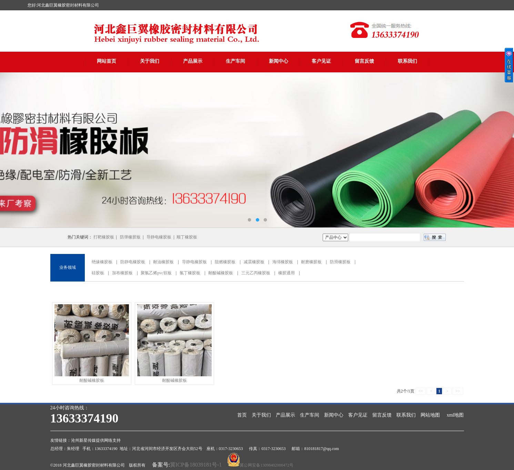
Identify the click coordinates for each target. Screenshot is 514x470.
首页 (242, 415)
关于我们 (149, 61)
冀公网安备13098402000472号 (266, 465)
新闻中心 (278, 61)
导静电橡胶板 (159, 237)
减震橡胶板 (254, 261)
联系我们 (407, 61)
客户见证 (321, 61)
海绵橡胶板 (282, 261)
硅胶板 (98, 272)
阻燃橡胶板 (225, 261)
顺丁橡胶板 (187, 237)
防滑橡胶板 (340, 261)
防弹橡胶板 (130, 237)
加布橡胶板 (122, 272)
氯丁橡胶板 (190, 272)
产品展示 (192, 61)
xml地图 (455, 415)
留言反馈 (364, 61)
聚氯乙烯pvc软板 (156, 272)
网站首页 (106, 61)
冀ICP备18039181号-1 (196, 465)
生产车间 (235, 61)
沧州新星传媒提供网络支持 (96, 440)
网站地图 (430, 415)
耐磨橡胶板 (311, 261)
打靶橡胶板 (103, 237)
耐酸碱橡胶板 (220, 272)
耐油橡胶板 (163, 261)
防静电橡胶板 (132, 261)
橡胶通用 (286, 272)
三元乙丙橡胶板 (255, 272)
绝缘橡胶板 (102, 261)
